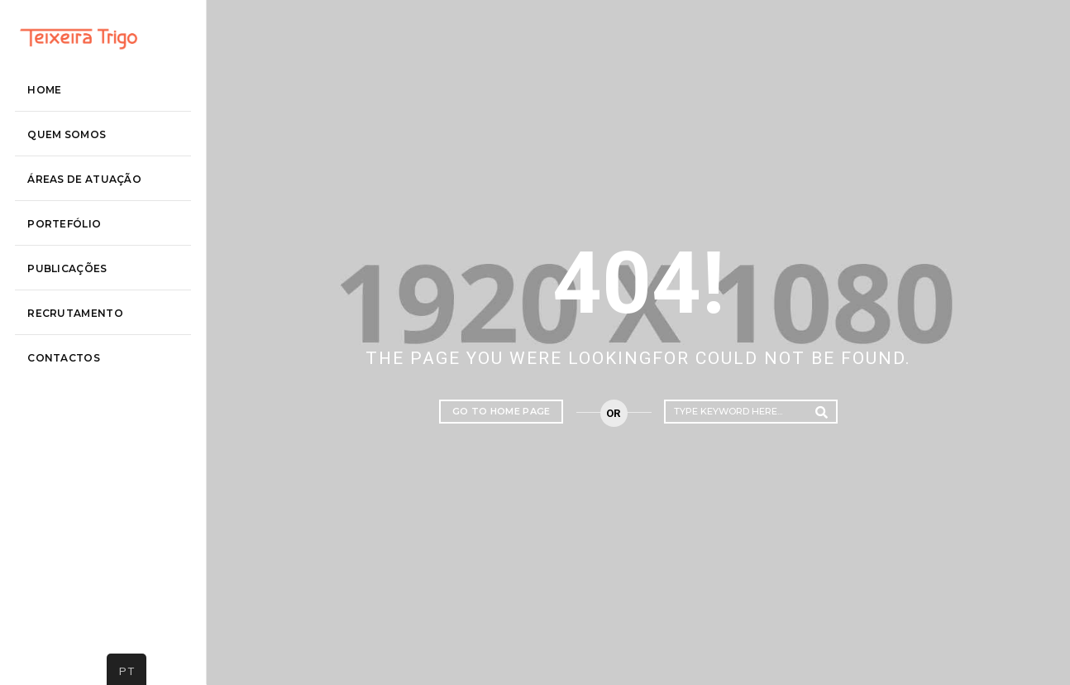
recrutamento (93, 387)
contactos (81, 431)
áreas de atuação (102, 253)
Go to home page (501, 411)
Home (62, 163)
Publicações (85, 342)
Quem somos (84, 208)
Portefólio (82, 297)
